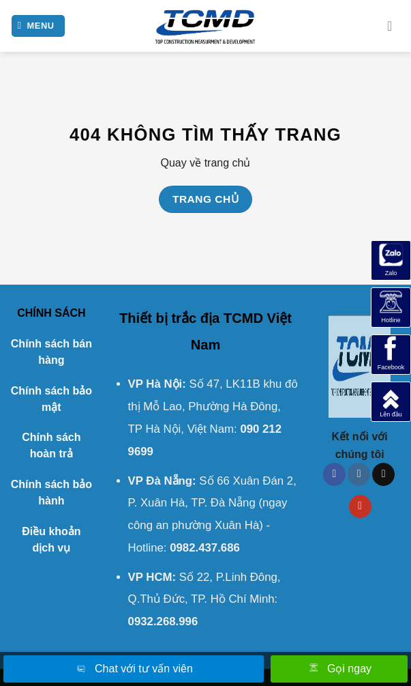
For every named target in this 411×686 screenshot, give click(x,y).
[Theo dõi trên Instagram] (359, 474)
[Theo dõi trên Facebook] (334, 474)
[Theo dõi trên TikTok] (383, 474)
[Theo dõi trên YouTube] (360, 506)
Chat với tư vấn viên (133, 669)
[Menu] (38, 26)
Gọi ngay (339, 669)
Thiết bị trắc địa (169, 318)
